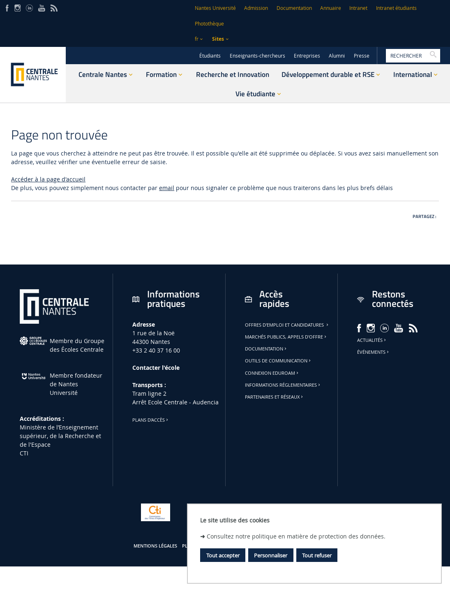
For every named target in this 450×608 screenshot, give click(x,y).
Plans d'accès (150, 420)
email (166, 188)
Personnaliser (270, 555)
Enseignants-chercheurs (257, 55)
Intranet (358, 8)
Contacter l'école (156, 367)
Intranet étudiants (396, 8)
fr (196, 39)
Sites (218, 38)
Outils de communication (278, 361)
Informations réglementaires (283, 385)
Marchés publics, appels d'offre (286, 337)
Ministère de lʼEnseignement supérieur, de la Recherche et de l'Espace (60, 435)
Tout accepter (223, 555)
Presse (361, 55)
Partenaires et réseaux (274, 397)
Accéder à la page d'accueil (48, 179)
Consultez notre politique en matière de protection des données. (296, 536)
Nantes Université (215, 8)
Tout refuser (317, 555)
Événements (373, 352)
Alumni (337, 55)
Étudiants (210, 55)
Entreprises (307, 55)
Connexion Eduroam (272, 373)
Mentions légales (155, 546)
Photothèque (209, 24)
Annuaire (330, 8)
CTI (24, 453)
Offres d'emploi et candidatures (287, 325)
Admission (256, 8)
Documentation (294, 8)
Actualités (372, 340)
